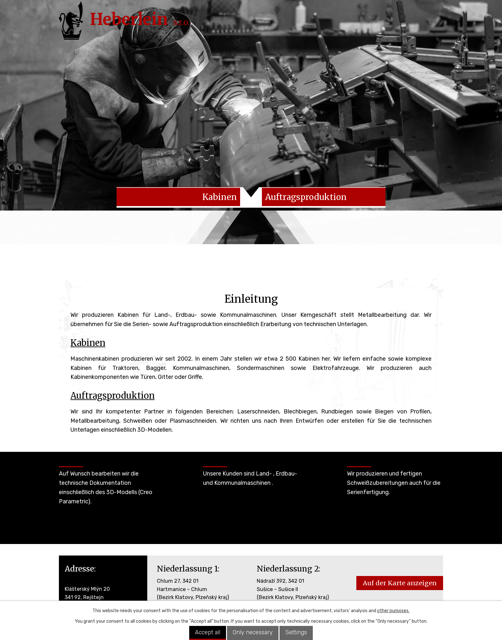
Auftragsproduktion (112, 397)
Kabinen (87, 344)
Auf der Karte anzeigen (400, 584)
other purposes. (393, 610)
